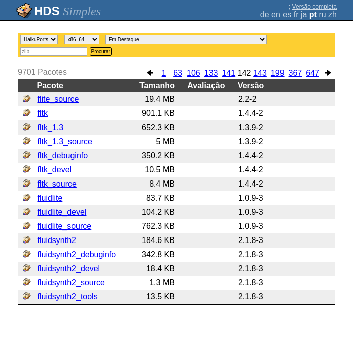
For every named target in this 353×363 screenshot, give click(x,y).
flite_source (58, 99)
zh (332, 14)
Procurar (100, 51)
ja (304, 14)
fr (296, 14)
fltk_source (56, 183)
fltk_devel (54, 169)
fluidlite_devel (61, 212)
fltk (42, 113)
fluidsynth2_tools (67, 296)
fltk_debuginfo (62, 155)
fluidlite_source (64, 226)
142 (244, 73)
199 (278, 73)
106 (193, 73)
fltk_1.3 (50, 127)
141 (228, 73)
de (264, 14)
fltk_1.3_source (64, 141)
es (287, 14)
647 (312, 73)
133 (211, 73)
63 (177, 73)
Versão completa (314, 6)
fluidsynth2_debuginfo (76, 254)
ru (322, 14)
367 (295, 73)
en (275, 14)
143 (260, 73)
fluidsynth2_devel (68, 268)
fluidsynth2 (56, 240)
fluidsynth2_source (70, 282)
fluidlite (49, 198)
